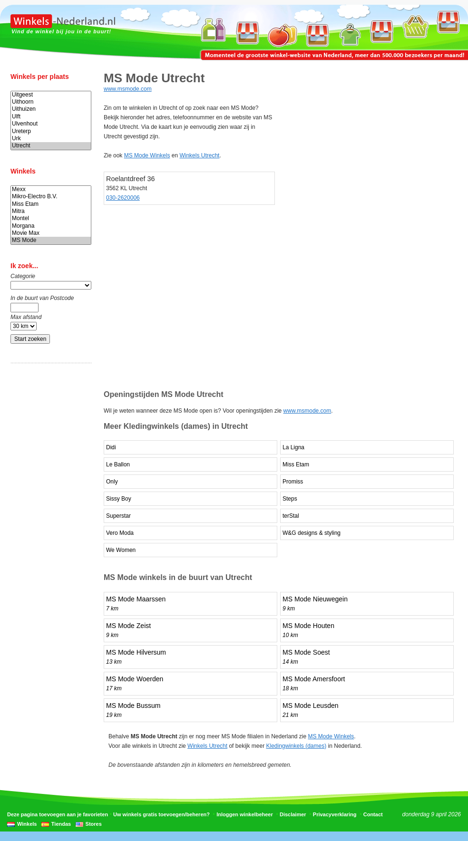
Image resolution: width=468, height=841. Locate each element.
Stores (94, 824)
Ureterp (51, 131)
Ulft (51, 116)
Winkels (27, 824)
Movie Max (51, 233)
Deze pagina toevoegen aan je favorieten (57, 814)
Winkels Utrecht (199, 155)
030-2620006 (123, 197)
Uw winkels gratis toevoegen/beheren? (161, 814)
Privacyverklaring (335, 814)
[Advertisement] (48, 519)
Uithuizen (51, 109)
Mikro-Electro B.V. (51, 196)
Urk (51, 138)
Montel (51, 218)
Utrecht (51, 145)
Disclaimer (293, 814)
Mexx (51, 189)
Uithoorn (51, 102)
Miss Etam (51, 204)
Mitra (51, 211)
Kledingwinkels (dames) (296, 746)
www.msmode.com (128, 89)
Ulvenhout (51, 123)
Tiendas (61, 824)
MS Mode (51, 240)
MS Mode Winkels (147, 155)
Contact (373, 814)
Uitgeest (51, 94)
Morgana (51, 226)
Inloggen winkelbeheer (244, 814)
